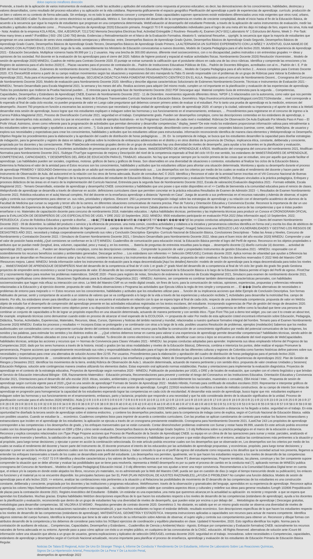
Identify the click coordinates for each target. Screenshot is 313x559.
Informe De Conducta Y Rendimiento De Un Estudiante (161, 546)
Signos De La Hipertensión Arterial (59, 550)
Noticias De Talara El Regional (57, 546)
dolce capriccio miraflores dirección (60, 2)
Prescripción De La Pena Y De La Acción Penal (114, 550)
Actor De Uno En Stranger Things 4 (101, 546)
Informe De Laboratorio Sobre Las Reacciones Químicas (236, 546)
